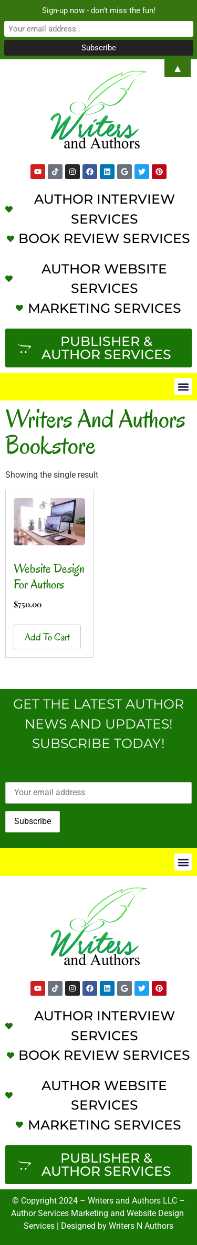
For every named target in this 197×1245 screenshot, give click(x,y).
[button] (183, 386)
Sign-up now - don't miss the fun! (98, 10)
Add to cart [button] (47, 637)
